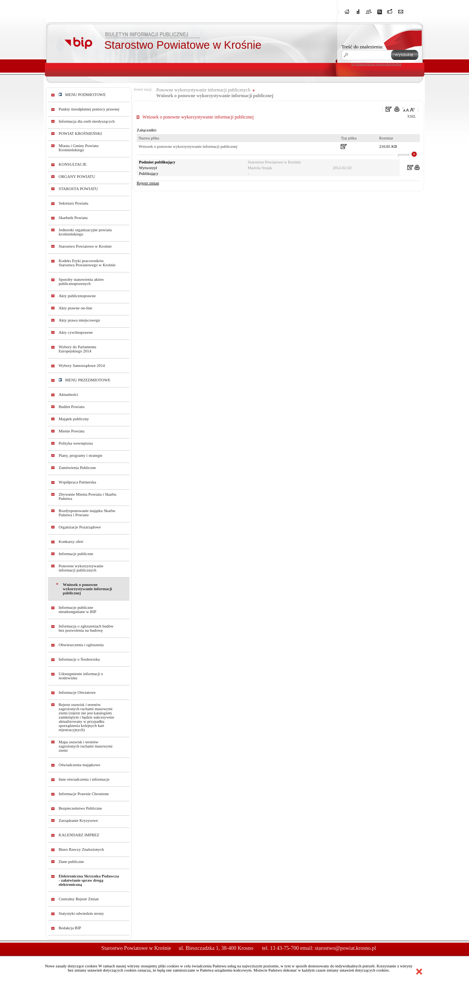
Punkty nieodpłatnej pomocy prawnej (89, 109)
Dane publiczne (71, 862)
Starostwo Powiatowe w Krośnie (85, 246)
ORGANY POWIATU (77, 177)
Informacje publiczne (76, 554)
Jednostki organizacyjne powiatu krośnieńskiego (85, 232)
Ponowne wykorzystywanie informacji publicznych (81, 568)
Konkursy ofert (71, 542)
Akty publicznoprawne (77, 296)
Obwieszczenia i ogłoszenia (81, 645)
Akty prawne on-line (75, 308)
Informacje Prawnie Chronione (84, 794)
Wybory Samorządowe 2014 (82, 365)
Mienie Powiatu (72, 431)
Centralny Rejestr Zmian (79, 899)
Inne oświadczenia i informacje (84, 779)
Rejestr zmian (148, 183)
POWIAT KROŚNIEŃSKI (80, 133)
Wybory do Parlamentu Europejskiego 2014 (77, 349)
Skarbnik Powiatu (73, 218)
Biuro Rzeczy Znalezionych (81, 849)
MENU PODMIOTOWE (82, 95)
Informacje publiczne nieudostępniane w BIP (77, 609)
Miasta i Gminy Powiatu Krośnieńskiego (79, 148)
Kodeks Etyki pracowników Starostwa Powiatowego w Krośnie (87, 263)
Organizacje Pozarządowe (80, 527)
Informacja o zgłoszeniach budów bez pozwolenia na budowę (86, 628)
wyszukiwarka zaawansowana (376, 63)
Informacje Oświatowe (77, 692)
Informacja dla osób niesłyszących (87, 121)
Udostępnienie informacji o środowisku (81, 676)
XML (411, 116)
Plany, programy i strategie (80, 455)
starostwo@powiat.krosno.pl (345, 948)
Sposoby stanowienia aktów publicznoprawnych (81, 281)
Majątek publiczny (74, 419)
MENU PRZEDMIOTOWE (84, 380)
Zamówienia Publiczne (77, 468)
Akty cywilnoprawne (76, 332)
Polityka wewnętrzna (76, 443)
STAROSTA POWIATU (78, 189)
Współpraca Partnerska (77, 482)
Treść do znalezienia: (362, 47)
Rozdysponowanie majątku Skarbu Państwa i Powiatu (87, 513)
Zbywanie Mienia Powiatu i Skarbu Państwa (87, 496)
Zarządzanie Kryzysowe (78, 820)
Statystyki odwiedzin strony (81, 913)
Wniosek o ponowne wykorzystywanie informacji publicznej (87, 589)
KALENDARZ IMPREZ (79, 835)
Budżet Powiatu (72, 407)
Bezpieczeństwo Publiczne (80, 808)
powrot (404, 154)
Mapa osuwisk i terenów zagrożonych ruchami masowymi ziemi (85, 746)
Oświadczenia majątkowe (79, 765)
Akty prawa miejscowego (79, 320)
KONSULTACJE (72, 164)
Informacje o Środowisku (79, 659)
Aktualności (68, 394)
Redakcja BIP (70, 928)
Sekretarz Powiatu (73, 203)
